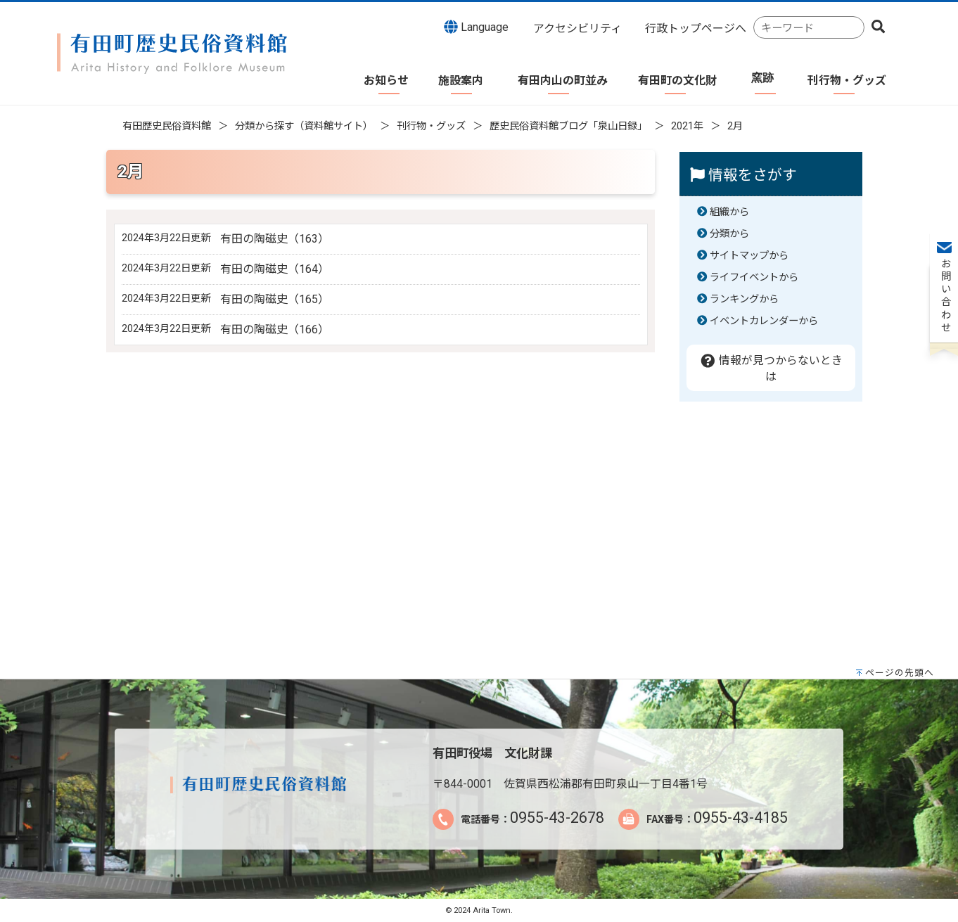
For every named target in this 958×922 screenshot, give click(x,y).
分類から (729, 234)
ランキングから (744, 299)
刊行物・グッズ (431, 126)
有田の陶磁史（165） (274, 299)
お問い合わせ (944, 212)
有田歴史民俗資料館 (166, 126)
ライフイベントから (754, 277)
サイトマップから (749, 256)
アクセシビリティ (577, 28)
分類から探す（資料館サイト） (304, 126)
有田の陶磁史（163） (274, 238)
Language (476, 27)
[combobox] (809, 28)
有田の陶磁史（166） (274, 329)
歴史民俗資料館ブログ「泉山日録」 (568, 126)
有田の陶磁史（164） (274, 269)
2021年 (687, 126)
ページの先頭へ (899, 672)
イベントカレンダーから (764, 321)
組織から (729, 212)
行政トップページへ (695, 28)
